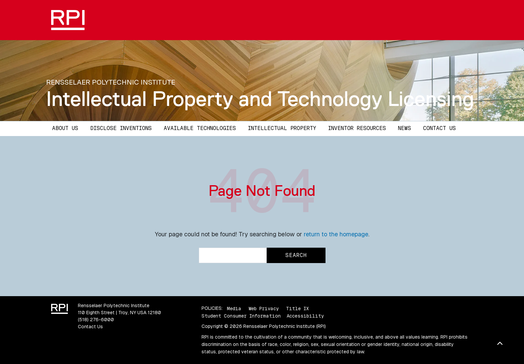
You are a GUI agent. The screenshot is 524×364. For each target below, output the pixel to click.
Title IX (297, 308)
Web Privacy (264, 308)
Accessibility (305, 316)
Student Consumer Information (241, 316)
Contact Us (439, 128)
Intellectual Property (282, 128)
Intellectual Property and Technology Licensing (260, 98)
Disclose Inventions (121, 128)
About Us (65, 128)
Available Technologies (200, 128)
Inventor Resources (357, 128)
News (404, 128)
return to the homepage (336, 234)
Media (234, 308)
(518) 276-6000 (96, 320)
